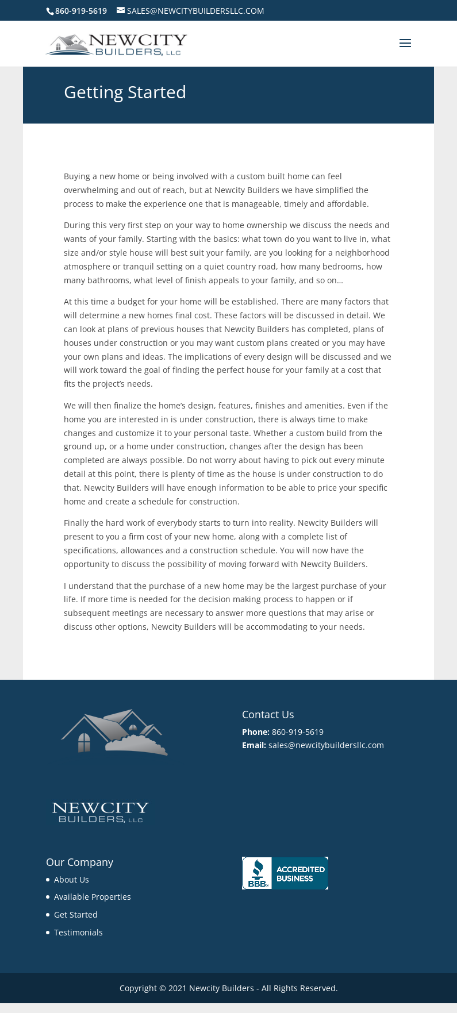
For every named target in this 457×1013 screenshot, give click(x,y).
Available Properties (92, 896)
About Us (71, 879)
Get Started (76, 914)
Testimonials (78, 932)
